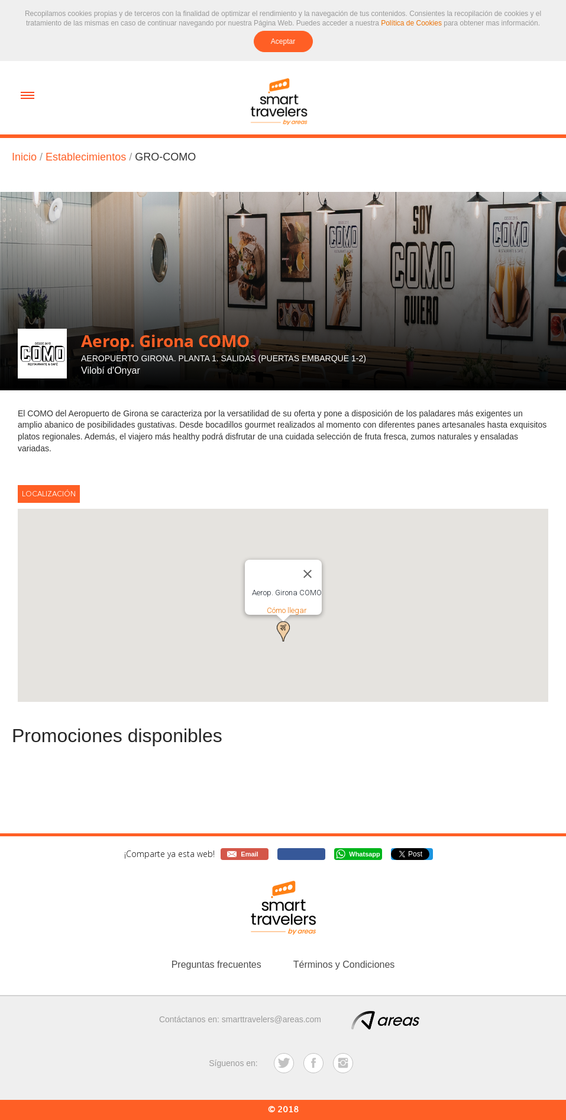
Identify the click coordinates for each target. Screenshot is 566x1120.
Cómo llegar (287, 610)
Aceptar (283, 41)
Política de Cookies (411, 23)
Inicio (24, 157)
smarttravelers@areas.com (271, 1019)
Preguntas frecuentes (216, 964)
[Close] (307, 574)
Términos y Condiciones (344, 964)
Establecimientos (86, 157)
